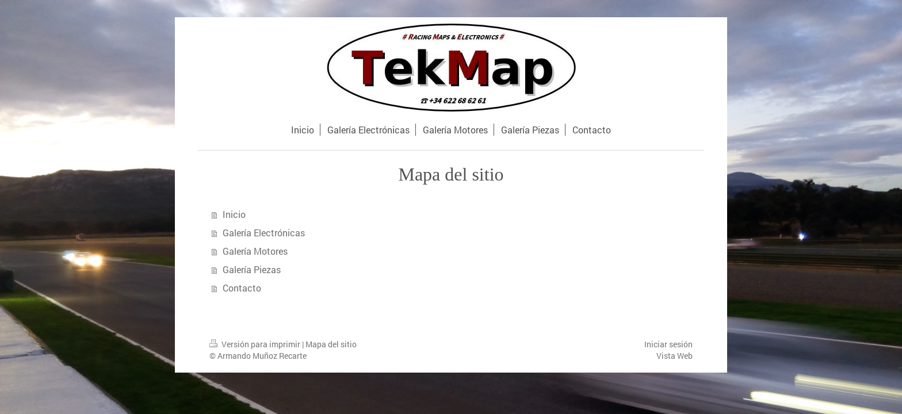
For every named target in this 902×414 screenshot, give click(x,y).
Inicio (234, 214)
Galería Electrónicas (264, 233)
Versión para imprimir (255, 344)
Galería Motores (255, 251)
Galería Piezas (252, 269)
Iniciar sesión (668, 344)
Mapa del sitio (331, 344)
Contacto (242, 288)
